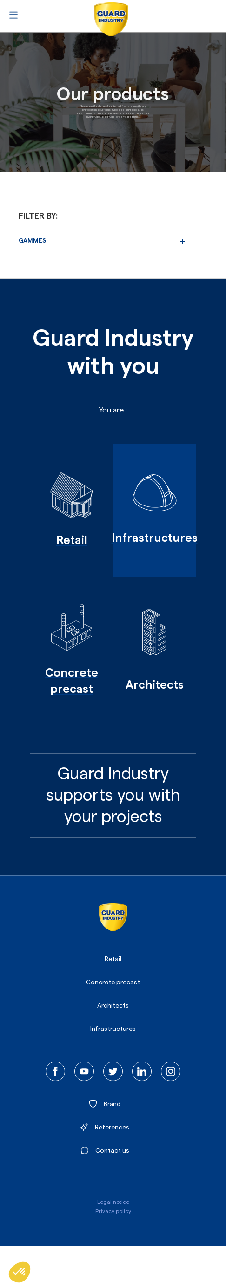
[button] (19, 1272)
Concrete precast (113, 982)
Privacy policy (113, 1211)
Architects (113, 1006)
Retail (113, 959)
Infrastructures (113, 1029)
